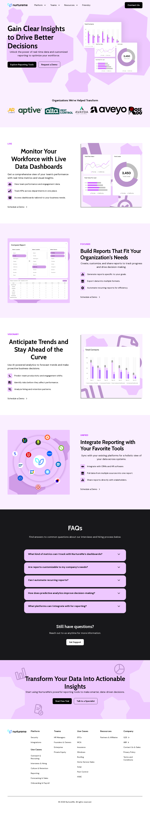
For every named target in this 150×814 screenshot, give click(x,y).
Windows (81, 752)
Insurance (81, 747)
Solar (79, 767)
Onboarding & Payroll (40, 783)
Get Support (75, 642)
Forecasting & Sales (39, 778)
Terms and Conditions (128, 758)
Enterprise (58, 747)
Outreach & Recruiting (36, 757)
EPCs (79, 737)
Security (34, 737)
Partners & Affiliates (109, 737)
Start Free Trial (62, 701)
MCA (79, 742)
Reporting (35, 773)
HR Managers (59, 737)
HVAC (79, 776)
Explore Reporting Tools (22, 64)
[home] (18, 5)
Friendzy (86, 5)
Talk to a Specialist (86, 701)
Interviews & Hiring (39, 763)
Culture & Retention (39, 768)
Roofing (80, 757)
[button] (40, 5)
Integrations (36, 742)
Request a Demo (49, 64)
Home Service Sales (85, 762)
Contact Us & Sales (132, 747)
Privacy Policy (129, 752)
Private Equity (60, 752)
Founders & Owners (62, 742)
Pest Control (82, 772)
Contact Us (134, 5)
